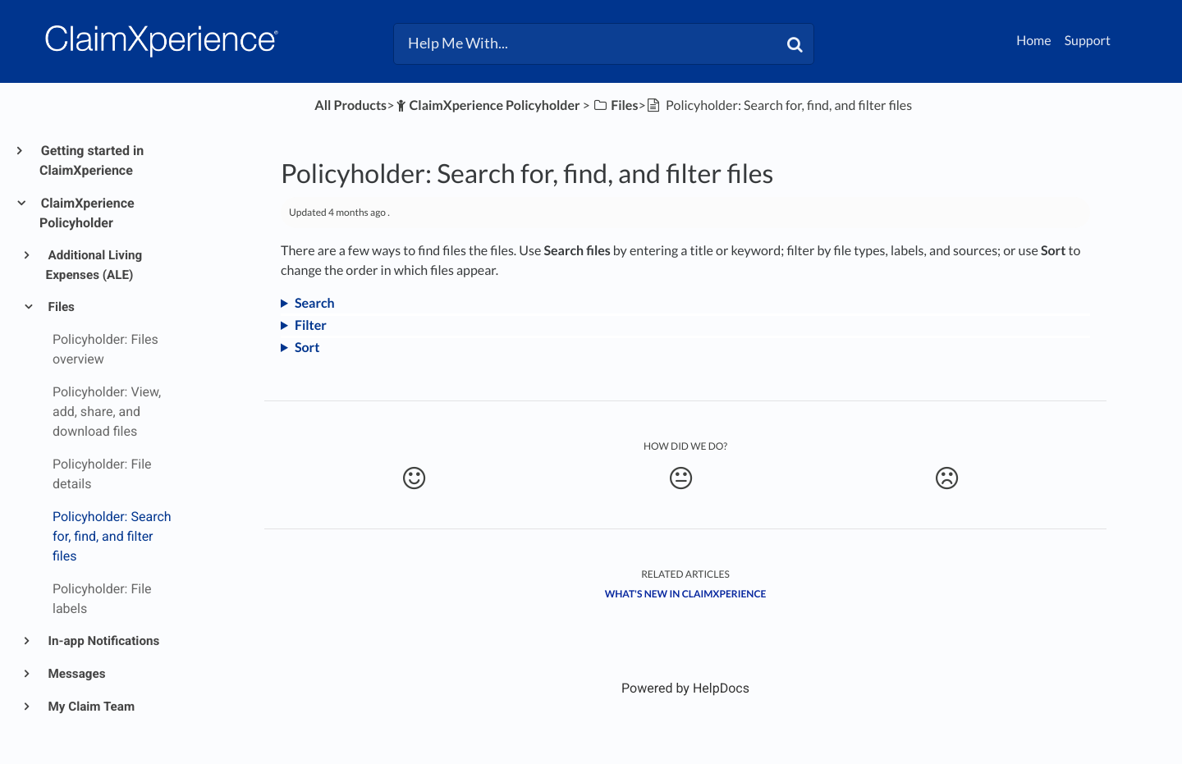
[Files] (615, 105)
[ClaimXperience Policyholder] (487, 105)
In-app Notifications (103, 641)
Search (315, 303)
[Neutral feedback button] (680, 478)
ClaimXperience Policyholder (87, 213)
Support (1088, 40)
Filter (311, 325)
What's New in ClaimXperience (686, 594)
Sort (307, 347)
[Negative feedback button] (946, 478)
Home (1033, 40)
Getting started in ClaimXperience (91, 160)
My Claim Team (90, 706)
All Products (350, 105)
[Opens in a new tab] (685, 688)
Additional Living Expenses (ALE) (94, 265)
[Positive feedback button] (414, 478)
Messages (76, 673)
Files (60, 307)
